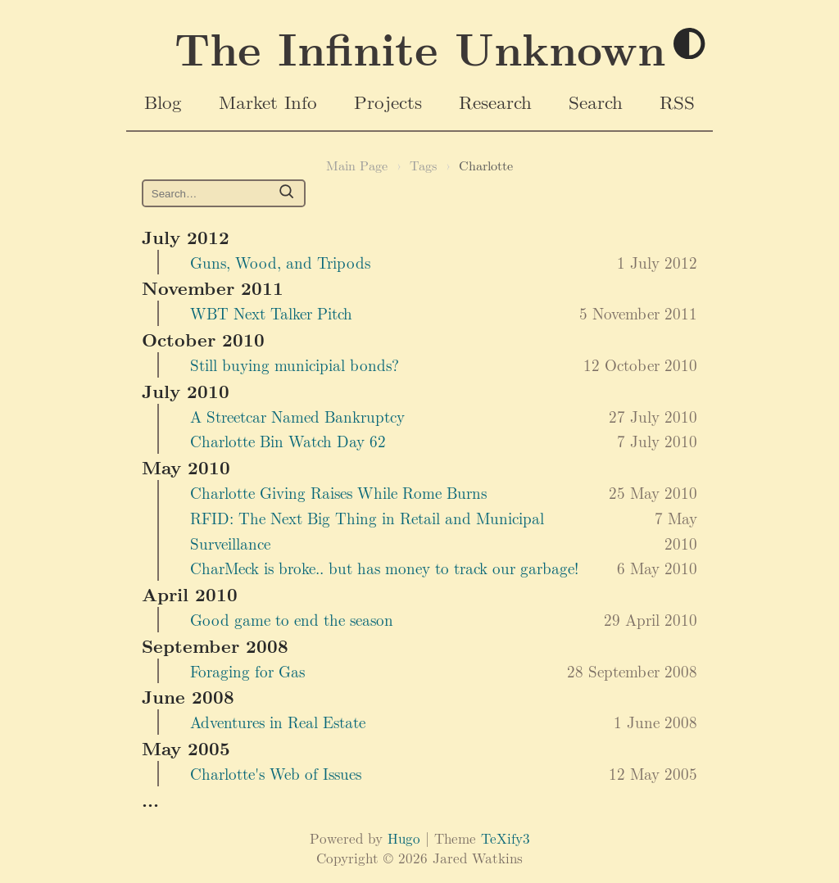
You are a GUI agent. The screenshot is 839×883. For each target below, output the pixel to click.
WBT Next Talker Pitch (271, 312)
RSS (677, 101)
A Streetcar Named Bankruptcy (297, 416)
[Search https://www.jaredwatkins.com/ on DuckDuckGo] (224, 193)
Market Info (268, 101)
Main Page (357, 165)
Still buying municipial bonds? (294, 364)
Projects (388, 101)
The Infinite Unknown (420, 47)
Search (596, 101)
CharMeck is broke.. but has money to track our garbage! (384, 567)
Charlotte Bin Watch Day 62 (288, 440)
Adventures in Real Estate (277, 721)
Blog (163, 101)
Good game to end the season (291, 619)
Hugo (404, 838)
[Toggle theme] (690, 45)
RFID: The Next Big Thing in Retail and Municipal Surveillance (367, 530)
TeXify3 (505, 838)
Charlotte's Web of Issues (275, 773)
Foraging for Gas (247, 670)
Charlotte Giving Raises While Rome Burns (338, 492)
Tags (423, 165)
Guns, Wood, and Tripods (280, 262)
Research (495, 101)
